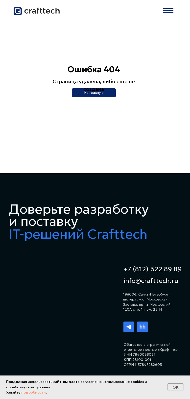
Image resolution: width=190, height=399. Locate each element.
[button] (168, 10)
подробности (33, 392)
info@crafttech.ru (150, 280)
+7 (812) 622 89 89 (152, 269)
